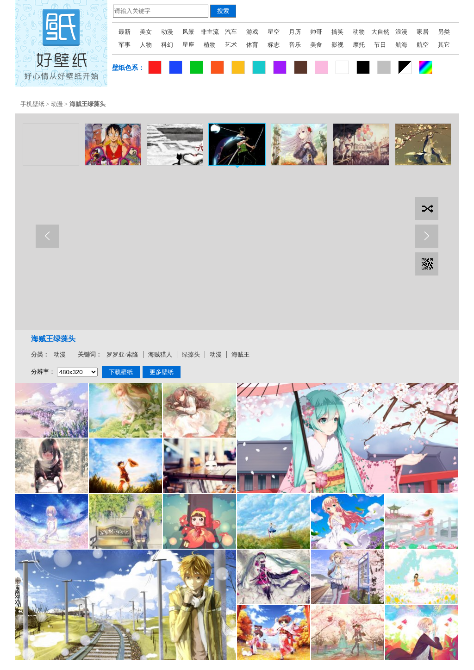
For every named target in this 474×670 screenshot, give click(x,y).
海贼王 (240, 354)
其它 (444, 44)
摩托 (359, 44)
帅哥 (316, 31)
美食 (316, 44)
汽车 (231, 31)
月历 (295, 31)
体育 (252, 44)
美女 (146, 31)
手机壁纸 (32, 103)
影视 (337, 44)
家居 (423, 31)
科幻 (167, 44)
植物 (210, 44)
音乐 (295, 44)
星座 (188, 44)
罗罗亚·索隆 (122, 354)
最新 (124, 31)
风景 (188, 31)
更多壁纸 (162, 372)
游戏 (252, 31)
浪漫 (401, 31)
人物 (146, 44)
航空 (423, 44)
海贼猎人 (160, 354)
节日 (380, 44)
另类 (444, 31)
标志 (274, 44)
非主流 (210, 31)
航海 (401, 44)
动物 (359, 31)
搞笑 (337, 31)
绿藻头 (191, 354)
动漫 (167, 31)
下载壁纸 (121, 372)
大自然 (380, 31)
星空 (274, 31)
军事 (124, 44)
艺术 (231, 44)
